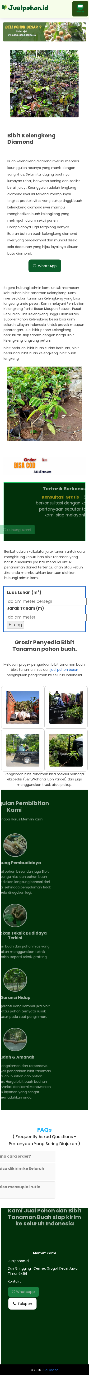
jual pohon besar (64, 669)
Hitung (15, 625)
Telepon (22, 1303)
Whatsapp (23, 1291)
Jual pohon (50, 1370)
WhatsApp (45, 265)
